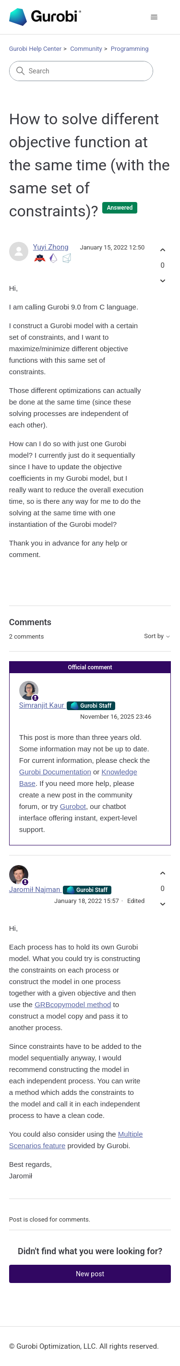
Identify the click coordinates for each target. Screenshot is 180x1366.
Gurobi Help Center (35, 48)
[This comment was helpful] (162, 873)
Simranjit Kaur (42, 705)
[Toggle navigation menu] (154, 17)
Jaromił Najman (35, 889)
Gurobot (73, 806)
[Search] (81, 71)
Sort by (157, 636)
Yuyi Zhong (51, 247)
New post (90, 1274)
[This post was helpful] (162, 250)
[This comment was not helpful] (162, 903)
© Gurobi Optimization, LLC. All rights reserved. (84, 1346)
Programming (130, 48)
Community (86, 48)
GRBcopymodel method (73, 1004)
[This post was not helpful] (162, 280)
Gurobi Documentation (55, 772)
